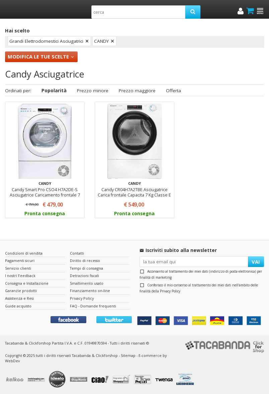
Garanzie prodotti (21, 290)
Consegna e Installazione (27, 283)
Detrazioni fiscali (84, 275)
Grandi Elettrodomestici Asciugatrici (46, 41)
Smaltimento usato (86, 283)
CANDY (101, 41)
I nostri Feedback (20, 275)
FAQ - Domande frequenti (93, 305)
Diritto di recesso (85, 260)
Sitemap (128, 355)
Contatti (77, 253)
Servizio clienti (18, 268)
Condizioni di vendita (23, 253)
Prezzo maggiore (137, 91)
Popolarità (54, 91)
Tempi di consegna (86, 268)
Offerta (173, 91)
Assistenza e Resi (19, 298)
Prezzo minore (92, 91)
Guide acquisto (18, 305)
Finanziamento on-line (90, 290)
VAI (256, 261)
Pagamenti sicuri (19, 260)
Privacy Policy (170, 291)
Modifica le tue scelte (38, 56)
